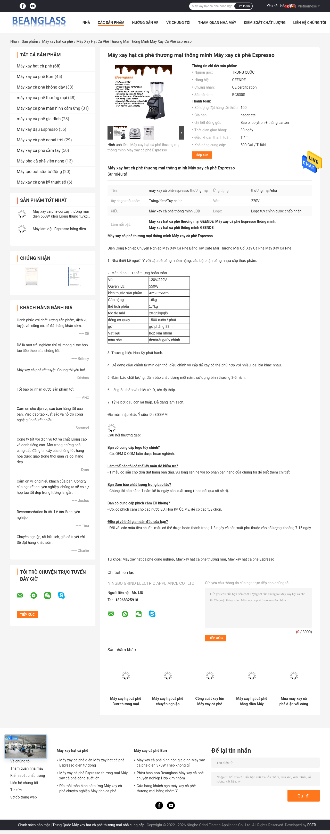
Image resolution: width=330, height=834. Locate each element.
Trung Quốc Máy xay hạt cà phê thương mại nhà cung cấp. (99, 825)
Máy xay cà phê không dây (41, 87)
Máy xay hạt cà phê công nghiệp (148, 559)
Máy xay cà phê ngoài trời (40, 139)
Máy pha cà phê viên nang (40, 161)
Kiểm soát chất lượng (264, 23)
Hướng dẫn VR (145, 23)
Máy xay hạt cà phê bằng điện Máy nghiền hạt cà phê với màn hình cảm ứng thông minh (251, 701)
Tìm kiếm (243, 6)
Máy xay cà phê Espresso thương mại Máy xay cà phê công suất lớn (93, 775)
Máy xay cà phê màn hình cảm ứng (48, 108)
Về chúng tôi (178, 23)
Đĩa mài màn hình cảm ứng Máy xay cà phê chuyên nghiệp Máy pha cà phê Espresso (90, 789)
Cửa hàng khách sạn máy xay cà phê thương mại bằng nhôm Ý (166, 788)
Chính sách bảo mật (34, 825)
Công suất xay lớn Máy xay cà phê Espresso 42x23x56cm (209, 701)
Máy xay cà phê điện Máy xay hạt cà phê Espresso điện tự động (92, 762)
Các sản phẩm (111, 23)
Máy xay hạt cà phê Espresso (251, 559)
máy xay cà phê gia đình (39, 118)
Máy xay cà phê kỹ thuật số (41, 182)
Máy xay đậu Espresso (37, 129)
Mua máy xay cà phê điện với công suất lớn (293, 701)
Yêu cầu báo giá (279, 6)
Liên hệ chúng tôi (309, 23)
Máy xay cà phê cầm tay (39, 150)
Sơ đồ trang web (23, 797)
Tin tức (16, 790)
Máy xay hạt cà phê (57, 41)
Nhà (86, 23)
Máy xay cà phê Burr (35, 76)
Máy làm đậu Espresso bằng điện (59, 229)
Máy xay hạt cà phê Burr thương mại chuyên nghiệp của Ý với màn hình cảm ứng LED (125, 701)
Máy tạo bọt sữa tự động (39, 171)
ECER (311, 825)
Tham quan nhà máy (217, 23)
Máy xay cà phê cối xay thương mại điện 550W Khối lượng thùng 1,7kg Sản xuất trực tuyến (61, 216)
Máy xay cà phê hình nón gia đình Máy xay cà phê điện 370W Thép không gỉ (171, 762)
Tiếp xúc (201, 155)
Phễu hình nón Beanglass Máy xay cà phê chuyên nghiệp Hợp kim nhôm (170, 775)
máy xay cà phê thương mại (42, 97)
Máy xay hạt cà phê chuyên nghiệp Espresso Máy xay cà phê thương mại (167, 701)
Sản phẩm (30, 41)
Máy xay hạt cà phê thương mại (201, 559)
